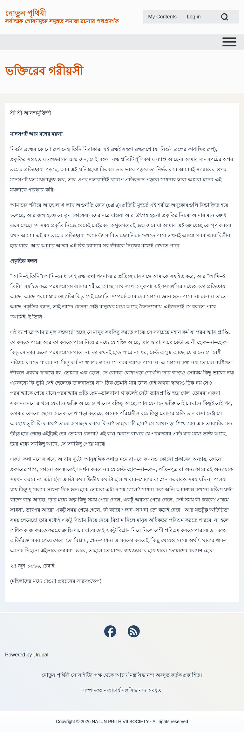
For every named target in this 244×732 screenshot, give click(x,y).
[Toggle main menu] (122, 42)
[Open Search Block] (224, 17)
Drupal (40, 654)
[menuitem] (162, 17)
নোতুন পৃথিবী (25, 13)
